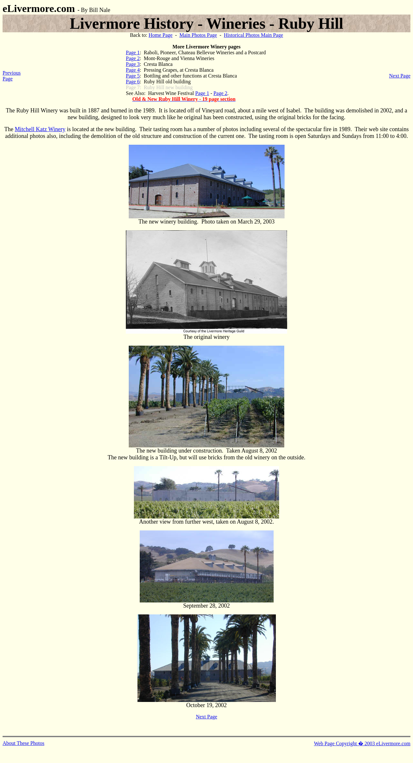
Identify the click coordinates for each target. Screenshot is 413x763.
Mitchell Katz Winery (40, 129)
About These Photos (23, 743)
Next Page (399, 75)
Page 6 (133, 81)
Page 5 (133, 75)
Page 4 (133, 70)
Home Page (160, 35)
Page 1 (133, 52)
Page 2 (133, 58)
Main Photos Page (198, 35)
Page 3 (133, 64)
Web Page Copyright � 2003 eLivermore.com (362, 743)
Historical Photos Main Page (253, 35)
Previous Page (12, 75)
